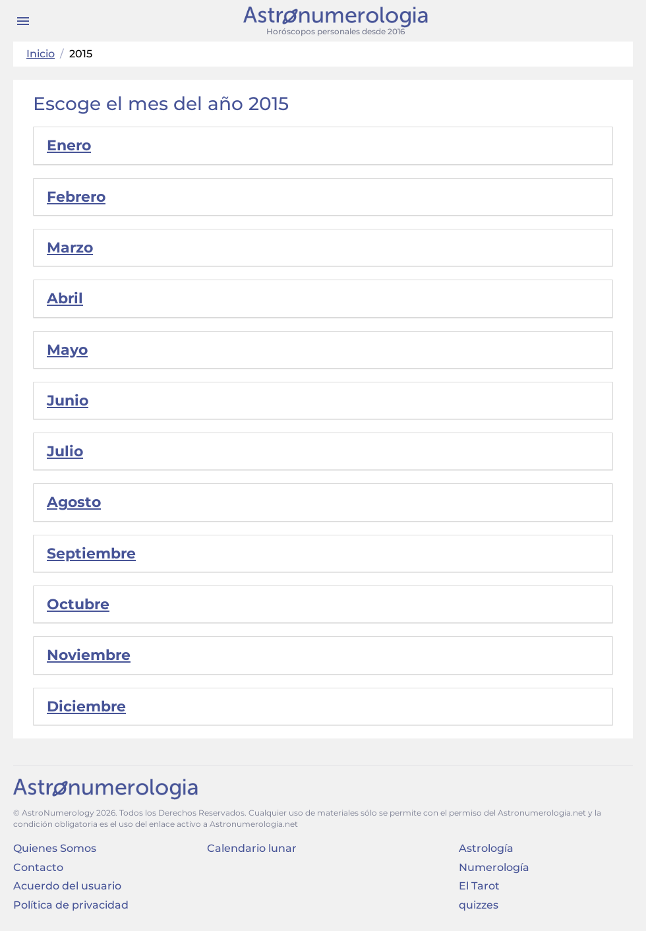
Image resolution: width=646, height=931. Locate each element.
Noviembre (89, 655)
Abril (65, 298)
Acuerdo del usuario (67, 886)
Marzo (70, 247)
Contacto (38, 867)
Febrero (76, 197)
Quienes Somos (54, 848)
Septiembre (91, 553)
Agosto (74, 502)
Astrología (486, 848)
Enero (69, 145)
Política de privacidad (71, 905)
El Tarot (479, 886)
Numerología (494, 867)
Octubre (78, 604)
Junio (67, 400)
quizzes (478, 905)
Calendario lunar (252, 848)
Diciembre (86, 706)
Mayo (67, 350)
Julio (65, 451)
